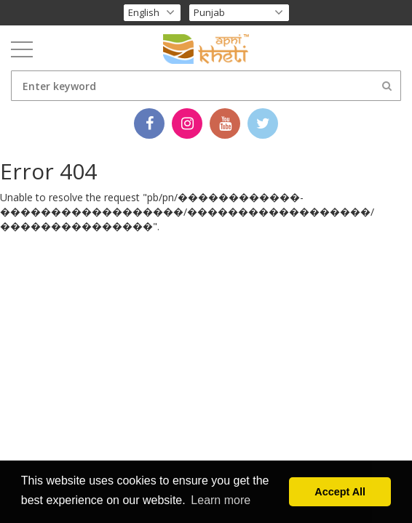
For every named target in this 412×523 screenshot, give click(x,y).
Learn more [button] (220, 500)
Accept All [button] (339, 492)
